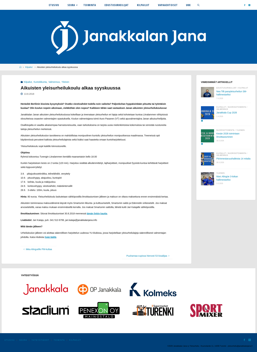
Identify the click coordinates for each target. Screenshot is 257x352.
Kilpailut (28, 67)
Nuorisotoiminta (237, 107)
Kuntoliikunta (40, 82)
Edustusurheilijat (226, 88)
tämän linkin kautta (97, 213)
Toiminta (59, 340)
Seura (23, 340)
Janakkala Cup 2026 (226, 112)
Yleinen (65, 82)
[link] (198, 5)
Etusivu (10, 340)
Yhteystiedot (41, 340)
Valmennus (54, 82)
